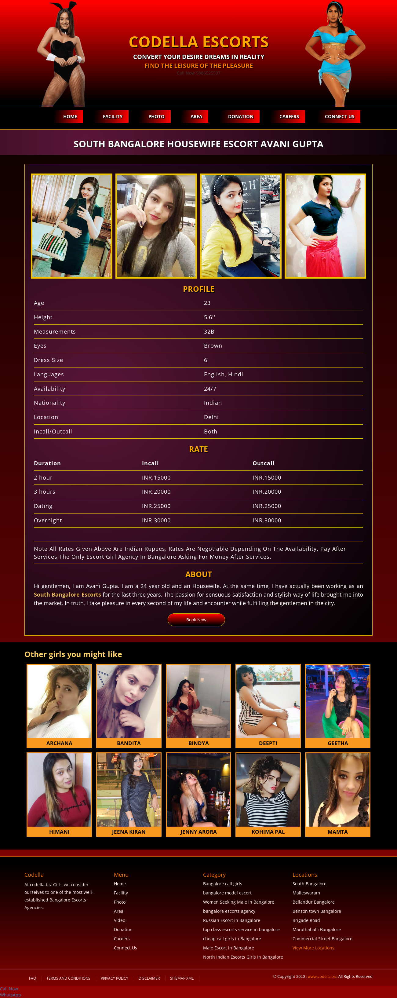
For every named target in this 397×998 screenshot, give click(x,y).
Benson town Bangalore (317, 911)
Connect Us (339, 116)
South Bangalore (309, 884)
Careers (289, 116)
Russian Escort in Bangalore (231, 920)
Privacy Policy (114, 978)
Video (119, 920)
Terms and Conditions (68, 978)
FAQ (32, 978)
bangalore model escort (227, 893)
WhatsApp (10, 995)
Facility (112, 116)
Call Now (9, 989)
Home (70, 116)
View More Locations (313, 948)
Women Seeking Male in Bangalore (238, 902)
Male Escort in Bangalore (228, 948)
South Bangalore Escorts (67, 594)
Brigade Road (306, 920)
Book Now (196, 620)
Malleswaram (306, 893)
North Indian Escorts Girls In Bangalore (243, 957)
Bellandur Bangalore (314, 902)
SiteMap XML (182, 978)
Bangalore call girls (222, 884)
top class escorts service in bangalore (241, 929)
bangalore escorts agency (229, 911)
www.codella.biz (322, 976)
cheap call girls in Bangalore (232, 938)
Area (196, 116)
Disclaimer (149, 978)
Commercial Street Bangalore (322, 938)
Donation (240, 116)
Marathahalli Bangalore (317, 929)
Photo (156, 116)
